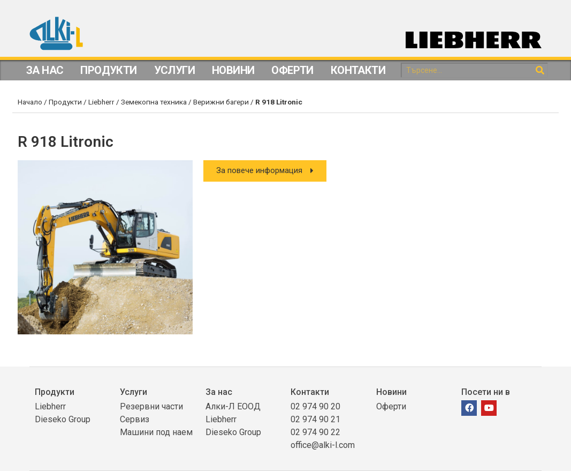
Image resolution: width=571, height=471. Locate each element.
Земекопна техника (154, 102)
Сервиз (134, 419)
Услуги (174, 70)
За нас (218, 392)
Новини (233, 70)
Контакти (358, 70)
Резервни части (151, 406)
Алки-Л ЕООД (233, 406)
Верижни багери (221, 102)
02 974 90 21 (315, 419)
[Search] (540, 70)
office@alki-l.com (323, 445)
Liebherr (101, 102)
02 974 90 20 (315, 406)
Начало (30, 102)
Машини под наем (156, 432)
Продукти (108, 70)
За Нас (44, 70)
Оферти (292, 70)
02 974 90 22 (315, 432)
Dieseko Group (62, 419)
